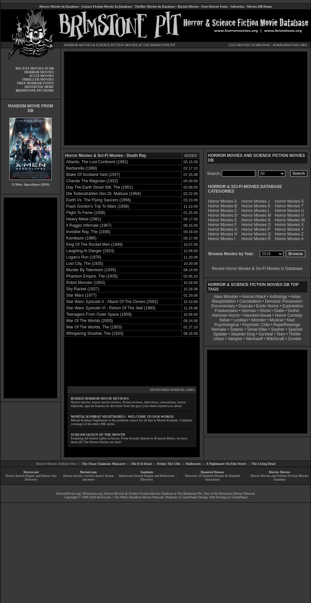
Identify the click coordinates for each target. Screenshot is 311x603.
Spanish (295, 329)
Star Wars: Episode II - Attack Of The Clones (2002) (112, 301)
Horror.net (31, 472)
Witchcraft (275, 338)
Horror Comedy (288, 315)
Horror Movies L (256, 210)
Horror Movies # (289, 238)
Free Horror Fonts (214, 6)
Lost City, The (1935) (84, 263)
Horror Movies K (256, 206)
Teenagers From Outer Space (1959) (99, 314)
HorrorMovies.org (68, 493)
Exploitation (292, 306)
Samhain (146, 472)
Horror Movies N (256, 220)
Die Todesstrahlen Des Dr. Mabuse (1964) (103, 193)
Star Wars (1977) (81, 295)
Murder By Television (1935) (91, 270)
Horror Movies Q (256, 234)
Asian (296, 296)
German (249, 310)
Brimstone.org (92, 493)
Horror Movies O (256, 224)
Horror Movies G (223, 229)
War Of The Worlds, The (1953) (94, 327)
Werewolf (254, 338)
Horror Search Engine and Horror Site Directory (31, 477)
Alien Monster (226, 296)
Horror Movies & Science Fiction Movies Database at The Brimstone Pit (153, 493)
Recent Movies (188, 6)
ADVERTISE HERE (39, 87)
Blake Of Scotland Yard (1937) (93, 174)
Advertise (237, 6)
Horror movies (73, 476)
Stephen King (243, 334)
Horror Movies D (222, 215)
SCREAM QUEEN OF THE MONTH (98, 434)
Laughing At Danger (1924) (90, 250)
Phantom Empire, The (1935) (92, 276)
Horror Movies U (289, 210)
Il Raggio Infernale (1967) (88, 225)
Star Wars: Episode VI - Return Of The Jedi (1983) (110, 308)
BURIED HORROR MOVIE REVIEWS (100, 398)
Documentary (223, 306)
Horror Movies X (289, 224)
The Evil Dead (141, 464)
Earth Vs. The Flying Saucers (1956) (98, 200)
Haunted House (257, 315)
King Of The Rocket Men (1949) (94, 244)
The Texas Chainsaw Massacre (104, 464)
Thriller (295, 334)
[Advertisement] (30, 298)
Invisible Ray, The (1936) (88, 231)
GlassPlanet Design (195, 497)
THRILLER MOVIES (38, 79)
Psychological (226, 324)
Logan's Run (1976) (83, 257)
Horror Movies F (222, 224)
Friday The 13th (168, 464)
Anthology (278, 296)
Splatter (220, 334)
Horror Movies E (222, 220)
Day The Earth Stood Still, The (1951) (99, 187)
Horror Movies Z (289, 234)
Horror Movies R (256, 238)
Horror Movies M (256, 215)
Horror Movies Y (289, 229)
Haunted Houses (212, 472)
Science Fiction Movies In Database (107, 6)
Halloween (193, 464)
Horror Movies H (222, 234)
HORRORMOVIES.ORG (290, 45)
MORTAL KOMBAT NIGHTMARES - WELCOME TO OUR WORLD (122, 416)
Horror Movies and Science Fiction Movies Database (280, 477)
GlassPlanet (240, 497)
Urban (218, 338)
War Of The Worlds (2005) (89, 320)
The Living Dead (264, 464)
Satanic (237, 329)
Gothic (294, 310)
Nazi (291, 320)
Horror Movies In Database (59, 6)
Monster (259, 320)
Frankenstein (226, 310)
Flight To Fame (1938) (85, 212)
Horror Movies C (222, 210)
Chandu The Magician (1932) (92, 181)
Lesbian (241, 320)
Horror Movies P (256, 229)
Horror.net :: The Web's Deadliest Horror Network (130, 497)
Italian (224, 320)
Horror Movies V (289, 215)
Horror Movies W (290, 220)
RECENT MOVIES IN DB (34, 68)
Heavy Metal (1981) (83, 219)
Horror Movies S (289, 201)
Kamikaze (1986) (81, 238)
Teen (280, 334)
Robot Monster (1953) (85, 282)
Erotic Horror (267, 306)
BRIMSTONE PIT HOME (35, 90)
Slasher (278, 329)
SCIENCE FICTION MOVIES (116, 45)
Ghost (265, 310)
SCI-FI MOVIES (41, 76)
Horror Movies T (289, 206)
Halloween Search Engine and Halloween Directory (147, 477)
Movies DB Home (259, 6)
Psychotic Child (256, 324)
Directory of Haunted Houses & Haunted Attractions (212, 477)
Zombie (294, 338)
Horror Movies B (222, 206)
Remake (218, 329)
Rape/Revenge (286, 324)
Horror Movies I (222, 238)
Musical (276, 320)
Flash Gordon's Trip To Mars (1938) (97, 206)
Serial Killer (257, 329)
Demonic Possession (283, 301)
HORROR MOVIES (78, 45)
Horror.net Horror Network (237, 493)
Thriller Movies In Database (155, 6)
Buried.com (88, 472)
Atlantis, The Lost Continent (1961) (97, 162)
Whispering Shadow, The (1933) (94, 333)
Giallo (279, 310)
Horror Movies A (222, 201)
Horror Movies (279, 472)
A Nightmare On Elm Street (226, 464)
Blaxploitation (224, 301)
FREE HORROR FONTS (35, 83)
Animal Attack (254, 296)
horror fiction (105, 476)
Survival (266, 334)
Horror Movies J (256, 201)
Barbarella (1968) (81, 168)
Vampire (235, 338)
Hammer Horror (226, 315)
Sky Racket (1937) (82, 289)
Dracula (245, 306)
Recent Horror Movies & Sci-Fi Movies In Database (257, 268)
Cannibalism (250, 301)
